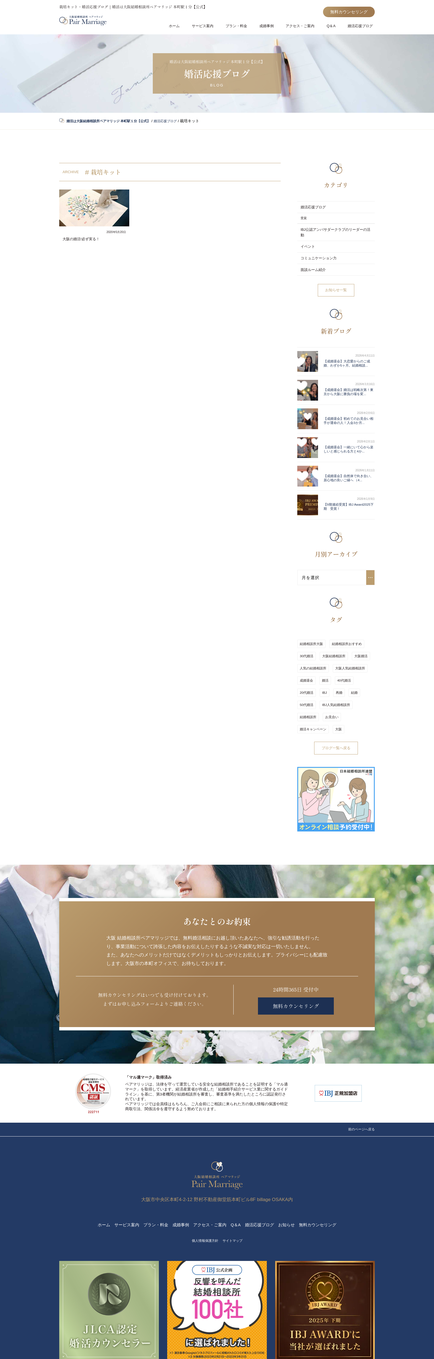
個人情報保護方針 (203, 1198)
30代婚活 (306, 629)
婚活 (323, 649)
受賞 (304, 219)
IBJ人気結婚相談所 (314, 669)
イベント (308, 246)
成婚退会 (306, 649)
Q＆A (332, 27)
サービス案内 (206, 27)
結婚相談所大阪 (311, 619)
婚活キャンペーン (333, 678)
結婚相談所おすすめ (345, 619)
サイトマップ (234, 1198)
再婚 (315, 659)
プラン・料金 (240, 27)
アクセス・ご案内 (302, 27)
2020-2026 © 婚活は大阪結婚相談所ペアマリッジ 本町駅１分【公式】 (217, 1346)
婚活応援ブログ (360, 27)
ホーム (180, 27)
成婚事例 (269, 27)
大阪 (357, 678)
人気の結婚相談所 (313, 639)
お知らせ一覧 (336, 287)
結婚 (329, 659)
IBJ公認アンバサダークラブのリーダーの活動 (334, 232)
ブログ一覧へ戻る (336, 697)
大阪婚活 (357, 629)
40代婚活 (341, 649)
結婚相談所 (343, 669)
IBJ (302, 659)
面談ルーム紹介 (314, 267)
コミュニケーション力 (320, 257)
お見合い (306, 678)
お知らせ (294, 1182)
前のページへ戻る (359, 1081)
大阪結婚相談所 (332, 629)
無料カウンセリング (346, 12)
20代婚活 (361, 649)
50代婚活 (346, 659)
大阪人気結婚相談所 (348, 639)
